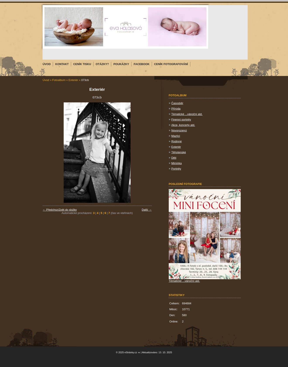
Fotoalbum (58, 80)
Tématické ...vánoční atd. (187, 114)
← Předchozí (51, 209)
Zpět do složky (68, 209)
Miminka (176, 163)
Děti (173, 157)
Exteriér (73, 80)
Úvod (46, 80)
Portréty (176, 168)
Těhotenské (178, 152)
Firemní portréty (181, 119)
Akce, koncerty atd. (183, 125)
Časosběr (177, 103)
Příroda (176, 108)
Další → (147, 209)
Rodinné (176, 141)
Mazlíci (175, 136)
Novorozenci (179, 130)
